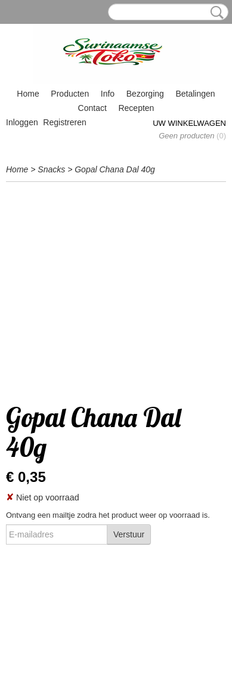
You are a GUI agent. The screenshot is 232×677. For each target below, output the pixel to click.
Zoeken (215, 12)
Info (108, 93)
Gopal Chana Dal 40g (115, 169)
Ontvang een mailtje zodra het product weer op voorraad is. (108, 515)
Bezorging (145, 93)
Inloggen (22, 122)
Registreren (64, 122)
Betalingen (195, 93)
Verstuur (128, 534)
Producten (70, 93)
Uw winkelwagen (189, 123)
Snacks (51, 169)
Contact (92, 108)
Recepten (136, 108)
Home (28, 93)
